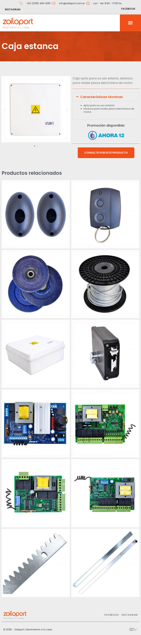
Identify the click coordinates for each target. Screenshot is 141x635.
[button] (130, 23)
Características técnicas (101, 97)
